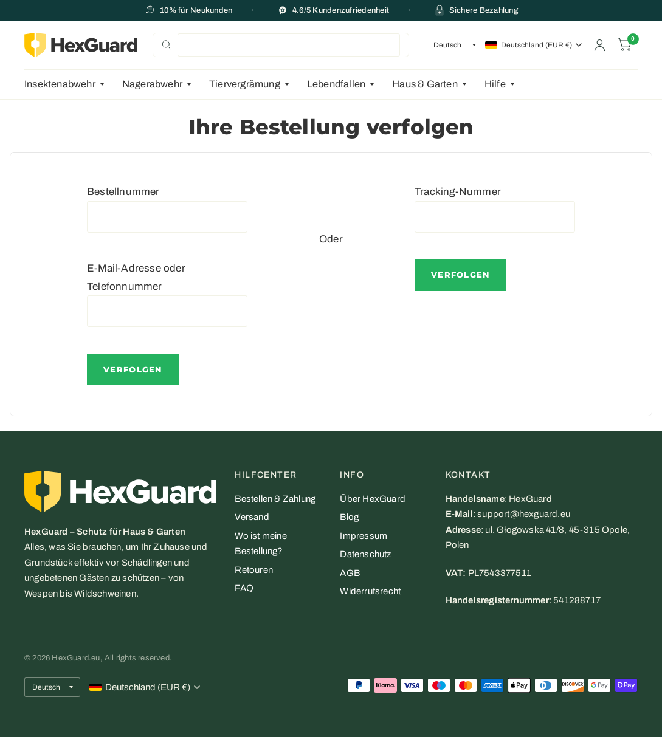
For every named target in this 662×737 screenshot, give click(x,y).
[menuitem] (68, 84)
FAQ (244, 588)
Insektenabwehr (59, 84)
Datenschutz (365, 554)
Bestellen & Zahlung (275, 499)
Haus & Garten (425, 84)
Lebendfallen (336, 84)
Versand (252, 517)
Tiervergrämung (244, 84)
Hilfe (495, 84)
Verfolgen (132, 369)
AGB (350, 573)
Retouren (254, 570)
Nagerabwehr (152, 84)
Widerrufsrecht (370, 591)
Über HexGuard (372, 499)
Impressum (363, 536)
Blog (349, 517)
